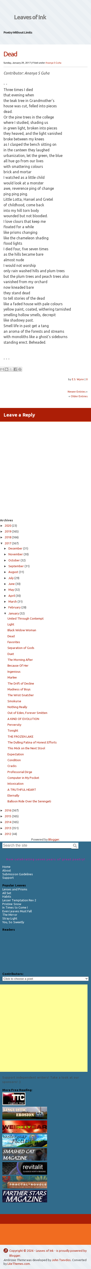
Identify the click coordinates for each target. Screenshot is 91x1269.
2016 (8, 810)
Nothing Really (17, 707)
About (6, 870)
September (16, 566)
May (11, 589)
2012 (8, 833)
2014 (8, 822)
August (13, 571)
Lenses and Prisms (14, 889)
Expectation (15, 754)
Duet (10, 653)
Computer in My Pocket (23, 777)
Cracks (12, 765)
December (15, 548)
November (15, 554)
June (11, 583)
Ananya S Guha (53, 62)
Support (8, 877)
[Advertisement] (44, 1028)
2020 (8, 525)
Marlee (12, 677)
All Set (6, 893)
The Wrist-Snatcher (20, 695)
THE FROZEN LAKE (20, 736)
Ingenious (14, 671)
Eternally (13, 795)
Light (10, 624)
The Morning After (20, 659)
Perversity (14, 724)
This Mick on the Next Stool (26, 748)
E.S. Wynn (78, 379)
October (14, 560)
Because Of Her (17, 665)
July (11, 578)
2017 (8, 543)
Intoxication (15, 783)
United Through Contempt (25, 618)
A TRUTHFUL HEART (21, 789)
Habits (6, 896)
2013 (8, 828)
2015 (8, 816)
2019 (8, 531)
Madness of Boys (19, 689)
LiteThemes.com (18, 1263)
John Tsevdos (61, 1260)
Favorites (13, 642)
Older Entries (79, 396)
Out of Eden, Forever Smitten (27, 712)
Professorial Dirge (19, 772)
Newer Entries (76, 391)
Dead (11, 636)
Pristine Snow (11, 904)
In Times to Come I (15, 907)
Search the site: (14, 840)
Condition (14, 760)
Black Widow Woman (21, 630)
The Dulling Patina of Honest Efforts (32, 742)
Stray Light (9, 918)
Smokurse (14, 701)
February (14, 607)
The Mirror (9, 914)
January (13, 613)
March (12, 601)
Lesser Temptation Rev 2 (19, 900)
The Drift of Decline (20, 683)
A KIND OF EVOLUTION (23, 718)
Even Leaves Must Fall (17, 911)
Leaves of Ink (30, 17)
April (11, 595)
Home (6, 866)
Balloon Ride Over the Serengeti (29, 801)
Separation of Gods (20, 647)
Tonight (12, 730)
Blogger (14, 1255)
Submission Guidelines (17, 874)
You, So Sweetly (13, 922)
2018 (8, 537)
